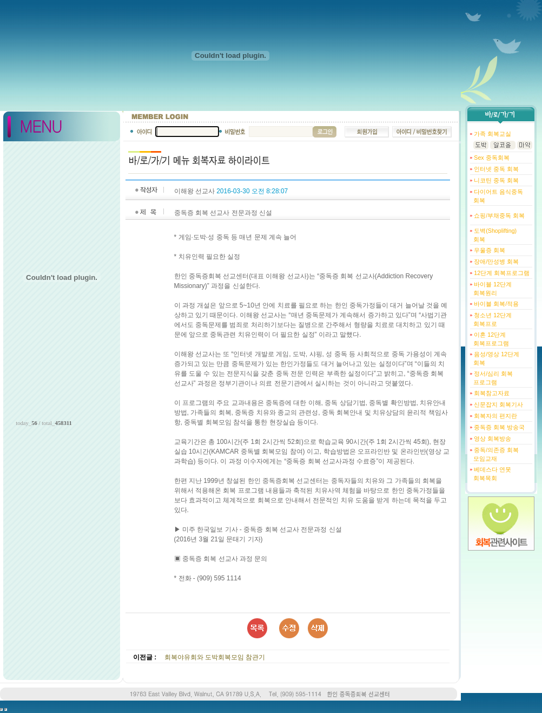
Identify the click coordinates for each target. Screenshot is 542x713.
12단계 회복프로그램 (501, 273)
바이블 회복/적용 (495, 303)
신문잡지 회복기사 (497, 404)
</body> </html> (5, 709)
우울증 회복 (488, 250)
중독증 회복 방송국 (498, 427)
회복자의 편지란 (494, 416)
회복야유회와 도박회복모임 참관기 (215, 657)
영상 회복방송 (491, 438)
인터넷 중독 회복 (495, 169)
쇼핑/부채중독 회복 (498, 215)
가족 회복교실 (491, 133)
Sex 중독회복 (490, 157)
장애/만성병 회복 (495, 261)
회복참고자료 (491, 393)
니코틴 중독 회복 (495, 180)
